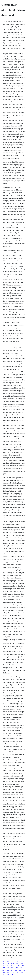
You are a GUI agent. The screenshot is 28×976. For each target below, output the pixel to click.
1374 (13, 961)
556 (8, 963)
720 (20, 970)
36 (7, 965)
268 (8, 974)
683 (18, 961)
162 (24, 970)
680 (21, 967)
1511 (17, 967)
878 (12, 974)
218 (16, 970)
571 (3, 970)
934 (3, 974)
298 (3, 961)
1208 (22, 972)
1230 (4, 972)
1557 (4, 967)
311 (8, 972)
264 (8, 970)
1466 (13, 972)
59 (11, 970)
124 (3, 963)
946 (17, 963)
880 (12, 967)
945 (11, 965)
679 (3, 965)
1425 (8, 961)
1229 (12, 963)
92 (8, 967)
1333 (21, 963)
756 (22, 961)
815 (19, 965)
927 (23, 965)
